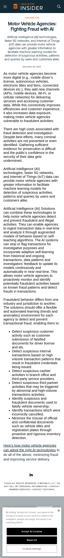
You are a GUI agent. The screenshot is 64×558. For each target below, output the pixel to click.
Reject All (32, 540)
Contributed (32, 18)
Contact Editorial (43, 489)
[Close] (58, 510)
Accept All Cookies (32, 531)
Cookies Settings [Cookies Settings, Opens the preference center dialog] (32, 549)
